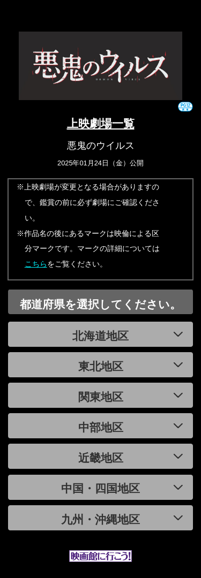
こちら (36, 264)
